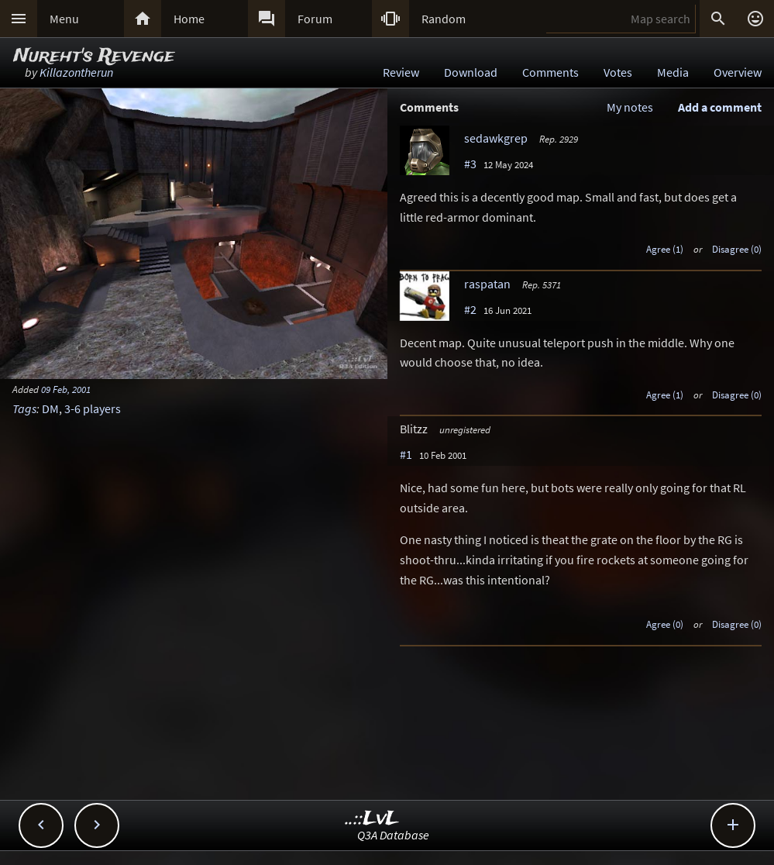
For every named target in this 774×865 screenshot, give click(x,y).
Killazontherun (76, 72)
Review (401, 72)
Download (470, 72)
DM (50, 408)
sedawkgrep (496, 138)
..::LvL (372, 818)
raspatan (487, 283)
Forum (315, 18)
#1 (406, 454)
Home (189, 18)
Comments (550, 72)
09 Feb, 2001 (66, 389)
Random (443, 18)
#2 (470, 309)
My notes (630, 107)
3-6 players (92, 408)
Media (673, 72)
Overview (738, 72)
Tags (24, 408)
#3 (470, 163)
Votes (618, 72)
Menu (64, 18)
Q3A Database (393, 835)
